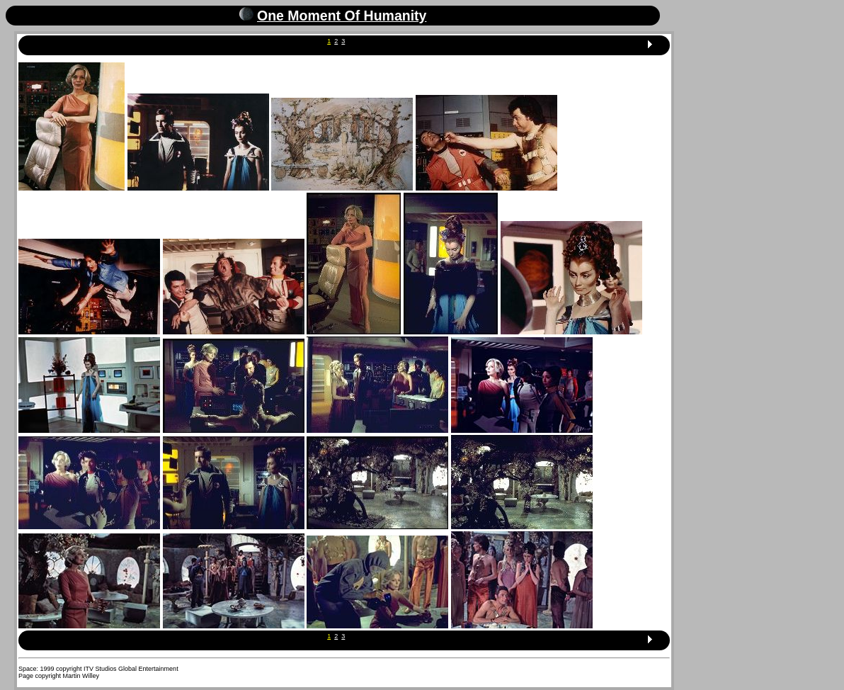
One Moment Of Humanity (341, 15)
